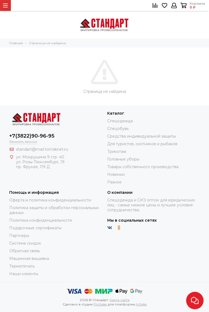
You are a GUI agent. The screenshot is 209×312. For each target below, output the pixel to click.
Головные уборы (123, 159)
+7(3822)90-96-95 (31, 136)
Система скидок (25, 243)
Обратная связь (24, 250)
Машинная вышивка (29, 258)
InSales (141, 304)
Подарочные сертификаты (35, 227)
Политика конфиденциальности (40, 220)
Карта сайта (120, 300)
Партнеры (19, 235)
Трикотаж (116, 151)
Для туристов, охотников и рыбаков (142, 143)
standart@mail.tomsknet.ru (42, 149)
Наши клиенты (23, 273)
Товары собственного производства (143, 166)
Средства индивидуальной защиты (141, 136)
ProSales (100, 304)
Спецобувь (118, 128)
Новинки (116, 174)
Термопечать (22, 266)
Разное (114, 182)
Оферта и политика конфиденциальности (50, 200)
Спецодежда (120, 120)
